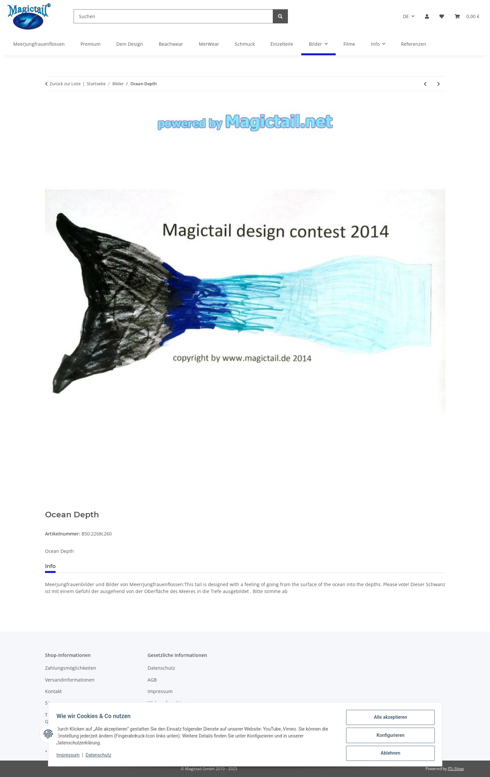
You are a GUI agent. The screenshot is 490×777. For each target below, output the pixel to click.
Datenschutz (100, 756)
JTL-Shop (456, 768)
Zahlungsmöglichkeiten (70, 668)
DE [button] (406, 16)
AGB (152, 680)
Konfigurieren (388, 736)
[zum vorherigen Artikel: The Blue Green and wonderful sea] (425, 84)
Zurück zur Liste (65, 84)
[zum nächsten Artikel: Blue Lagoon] (438, 84)
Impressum (70, 756)
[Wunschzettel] (441, 16)
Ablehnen (388, 753)
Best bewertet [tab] (85, 566)
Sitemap (54, 703)
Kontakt (53, 691)
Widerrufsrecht (164, 703)
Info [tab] (50, 566)
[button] (427, 16)
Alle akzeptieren (388, 719)
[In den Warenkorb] (50, 506)
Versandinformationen (70, 680)
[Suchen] (173, 16)
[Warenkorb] (467, 16)
